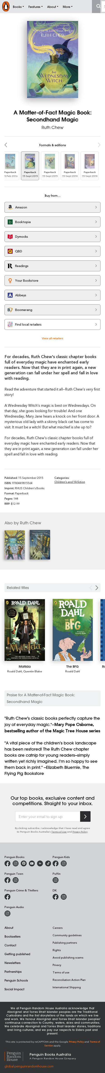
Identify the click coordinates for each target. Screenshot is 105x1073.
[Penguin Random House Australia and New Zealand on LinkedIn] (40, 863)
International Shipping (67, 987)
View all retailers (52, 338)
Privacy (57, 965)
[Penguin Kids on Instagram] (64, 863)
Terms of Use (59, 831)
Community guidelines (67, 935)
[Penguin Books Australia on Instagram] (16, 863)
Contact (10, 945)
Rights (57, 950)
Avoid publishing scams (68, 957)
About (9, 927)
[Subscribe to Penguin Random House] (85, 816)
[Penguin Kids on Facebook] (55, 863)
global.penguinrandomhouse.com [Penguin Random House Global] (29, 1066)
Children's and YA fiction (69, 482)
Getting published (17, 954)
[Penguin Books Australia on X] (24, 863)
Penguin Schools (16, 980)
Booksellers (13, 936)
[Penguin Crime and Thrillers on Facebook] (7, 897)
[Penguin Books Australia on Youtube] (32, 863)
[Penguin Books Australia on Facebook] (7, 863)
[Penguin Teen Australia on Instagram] (16, 880)
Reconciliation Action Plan (69, 980)
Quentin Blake (32, 671)
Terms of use (61, 972)
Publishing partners (65, 943)
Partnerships (13, 971)
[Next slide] (97, 587)
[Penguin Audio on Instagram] (7, 913)
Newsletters (13, 963)
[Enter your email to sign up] (48, 816)
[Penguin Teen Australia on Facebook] (7, 880)
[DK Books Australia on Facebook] (55, 897)
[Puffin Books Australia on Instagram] (55, 880)
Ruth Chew (52, 127)
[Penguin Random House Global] (17, 1055)
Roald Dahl (14, 671)
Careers (58, 928)
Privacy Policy (79, 831)
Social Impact (14, 989)
